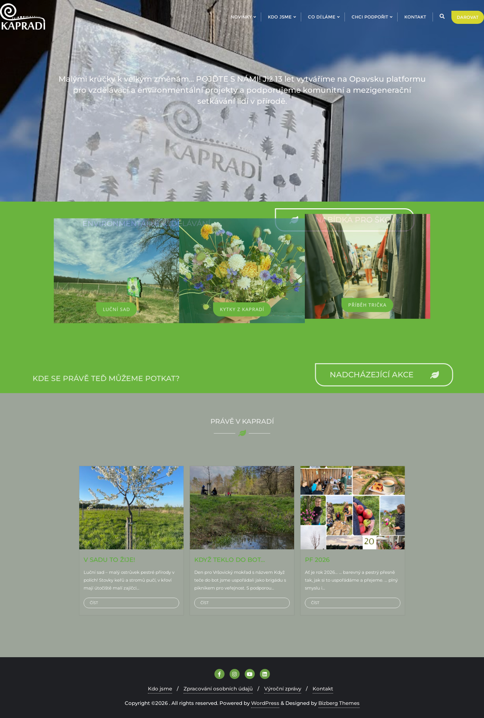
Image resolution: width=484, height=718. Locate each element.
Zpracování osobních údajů (218, 688)
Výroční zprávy (282, 688)
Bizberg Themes (339, 703)
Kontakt (323, 688)
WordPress (265, 703)
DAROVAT (468, 17)
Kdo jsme (160, 688)
